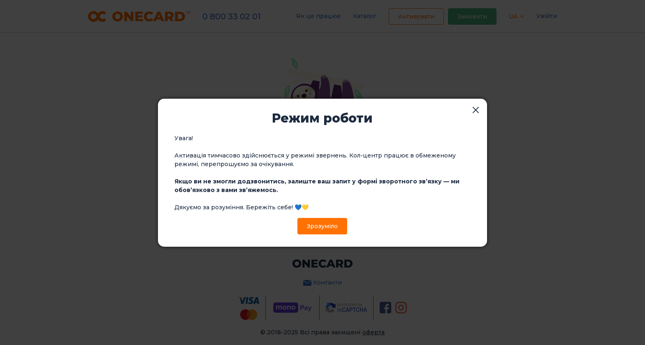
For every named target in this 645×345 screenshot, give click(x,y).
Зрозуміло (322, 226)
